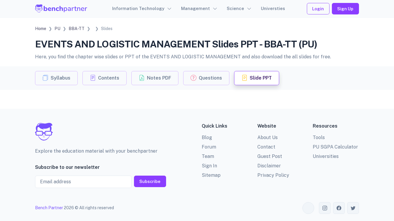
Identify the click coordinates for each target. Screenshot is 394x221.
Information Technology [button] (138, 8)
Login (318, 8)
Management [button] (195, 8)
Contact (266, 147)
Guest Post (269, 156)
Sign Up (345, 8)
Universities (326, 156)
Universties (273, 8)
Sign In (209, 166)
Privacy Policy (273, 175)
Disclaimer (269, 166)
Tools (319, 137)
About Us (267, 137)
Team (208, 156)
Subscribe (149, 181)
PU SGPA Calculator (335, 147)
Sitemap (211, 175)
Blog (207, 137)
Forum (209, 147)
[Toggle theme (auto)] (308, 208)
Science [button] (235, 8)
